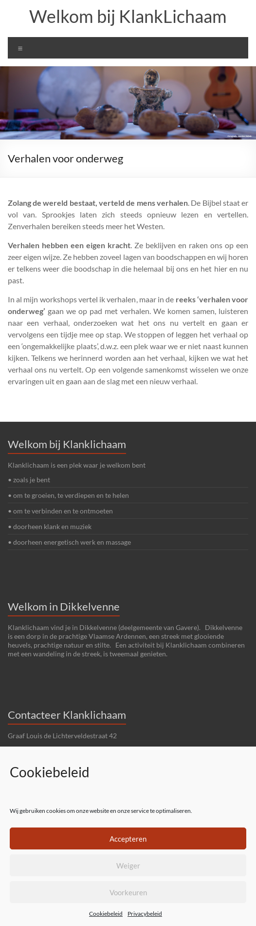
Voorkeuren (128, 892)
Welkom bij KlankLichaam (128, 16)
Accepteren (128, 838)
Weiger (128, 865)
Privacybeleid (145, 913)
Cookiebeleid (106, 913)
